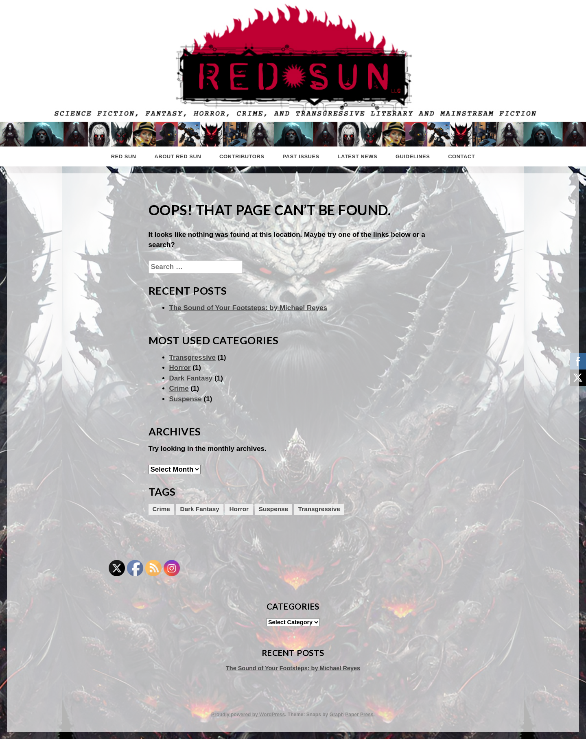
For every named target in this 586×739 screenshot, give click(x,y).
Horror (180, 368)
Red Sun (123, 156)
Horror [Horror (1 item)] (239, 508)
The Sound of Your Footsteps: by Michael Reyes (248, 308)
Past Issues (300, 156)
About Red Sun (177, 156)
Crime (179, 388)
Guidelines (413, 156)
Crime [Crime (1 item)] (161, 508)
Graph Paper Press (352, 714)
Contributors (241, 156)
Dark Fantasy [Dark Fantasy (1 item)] (199, 508)
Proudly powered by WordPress (248, 714)
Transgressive (192, 357)
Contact (461, 156)
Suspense (185, 399)
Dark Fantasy (191, 378)
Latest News (358, 156)
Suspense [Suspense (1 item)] (273, 508)
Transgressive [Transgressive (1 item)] (319, 508)
